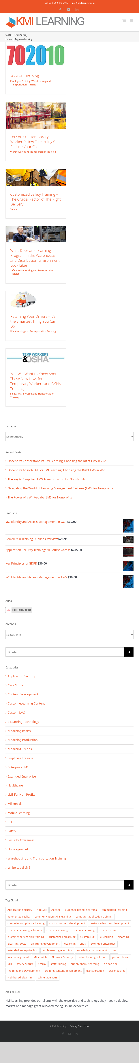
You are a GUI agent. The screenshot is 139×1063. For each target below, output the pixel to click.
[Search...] (64, 652)
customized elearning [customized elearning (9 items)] (62, 937)
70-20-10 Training (24, 76)
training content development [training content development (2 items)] (63, 970)
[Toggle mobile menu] (132, 21)
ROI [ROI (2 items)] (9, 964)
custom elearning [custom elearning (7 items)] (57, 930)
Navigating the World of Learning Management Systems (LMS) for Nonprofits (60, 488)
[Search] (129, 652)
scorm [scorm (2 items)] (42, 964)
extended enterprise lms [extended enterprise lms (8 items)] (22, 950)
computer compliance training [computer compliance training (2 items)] (26, 923)
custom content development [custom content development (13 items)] (67, 923)
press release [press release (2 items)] (120, 957)
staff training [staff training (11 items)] (58, 964)
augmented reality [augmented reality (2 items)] (18, 916)
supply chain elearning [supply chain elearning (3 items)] (85, 964)
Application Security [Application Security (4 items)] (19, 909)
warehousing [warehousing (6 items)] (117, 970)
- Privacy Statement (79, 1026)
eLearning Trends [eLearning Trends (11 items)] (75, 943)
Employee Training (20, 81)
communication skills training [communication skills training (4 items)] (53, 916)
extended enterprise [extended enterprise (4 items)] (103, 943)
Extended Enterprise (22, 776)
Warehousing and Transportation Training (30, 82)
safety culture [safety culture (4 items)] (25, 964)
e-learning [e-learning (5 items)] (106, 937)
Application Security (21, 676)
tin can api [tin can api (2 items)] (110, 964)
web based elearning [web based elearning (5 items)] (20, 977)
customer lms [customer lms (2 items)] (107, 930)
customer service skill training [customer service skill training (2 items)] (25, 937)
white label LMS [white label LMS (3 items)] (47, 977)
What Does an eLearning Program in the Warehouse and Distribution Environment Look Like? (35, 258)
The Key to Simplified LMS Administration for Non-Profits (47, 479)
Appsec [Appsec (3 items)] (55, 909)
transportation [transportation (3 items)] (95, 970)
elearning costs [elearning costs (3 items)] (16, 943)
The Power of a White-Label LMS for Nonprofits (40, 497)
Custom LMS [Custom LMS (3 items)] (87, 937)
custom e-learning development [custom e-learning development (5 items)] (109, 923)
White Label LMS (19, 868)
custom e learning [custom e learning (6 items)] (84, 930)
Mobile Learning (19, 813)
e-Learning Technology (23, 722)
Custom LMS (16, 713)
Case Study (15, 685)
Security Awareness (21, 840)
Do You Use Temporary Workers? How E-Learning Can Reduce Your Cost (35, 141)
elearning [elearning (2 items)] (123, 937)
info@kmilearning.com (83, 2)
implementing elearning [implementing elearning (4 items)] (57, 950)
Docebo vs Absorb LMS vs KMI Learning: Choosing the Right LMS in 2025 (57, 470)
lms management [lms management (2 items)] (18, 957)
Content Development (23, 694)
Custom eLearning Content (26, 703)
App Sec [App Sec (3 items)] (42, 909)
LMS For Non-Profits (21, 795)
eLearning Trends (20, 749)
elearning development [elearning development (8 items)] (45, 943)
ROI (10, 822)
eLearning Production (23, 740)
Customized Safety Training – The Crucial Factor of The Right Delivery (35, 199)
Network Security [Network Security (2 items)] (62, 957)
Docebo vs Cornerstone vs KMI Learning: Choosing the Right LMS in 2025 (57, 461)
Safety (13, 209)
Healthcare (15, 785)
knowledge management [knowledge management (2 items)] (92, 950)
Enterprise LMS (18, 767)
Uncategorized (18, 849)
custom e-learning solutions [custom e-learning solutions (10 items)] (24, 930)
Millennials (15, 804)
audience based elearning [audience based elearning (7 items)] (81, 909)
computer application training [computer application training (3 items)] (94, 916)
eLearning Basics (19, 731)
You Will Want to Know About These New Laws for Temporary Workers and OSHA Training (35, 381)
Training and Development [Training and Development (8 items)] (23, 970)
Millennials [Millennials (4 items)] (40, 957)
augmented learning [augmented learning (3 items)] (114, 909)
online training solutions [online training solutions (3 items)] (93, 957)
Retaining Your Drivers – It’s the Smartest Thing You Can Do (33, 321)
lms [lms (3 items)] (114, 950)
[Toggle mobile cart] (124, 21)
